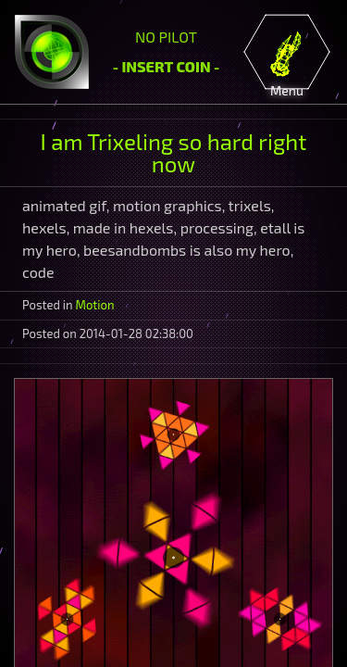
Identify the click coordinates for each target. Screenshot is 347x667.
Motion (95, 304)
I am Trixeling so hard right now (174, 152)
